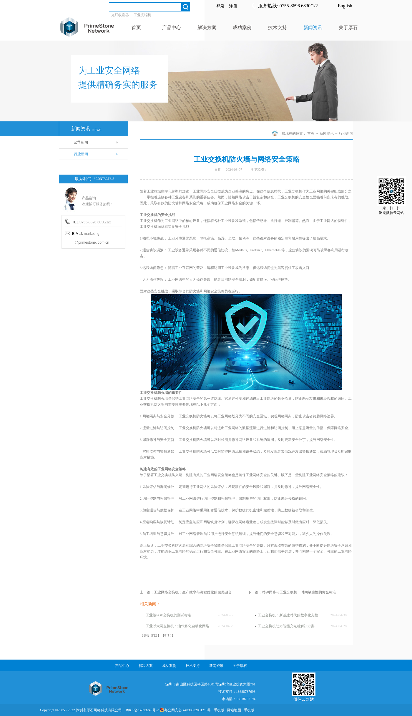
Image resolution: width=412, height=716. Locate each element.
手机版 (218, 710)
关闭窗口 (150, 635)
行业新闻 (346, 133)
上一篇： (186, 592)
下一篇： (292, 592)
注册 (233, 6)
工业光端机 (142, 15)
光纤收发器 (120, 15)
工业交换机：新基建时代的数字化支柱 (288, 615)
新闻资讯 (327, 133)
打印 (168, 635)
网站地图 (233, 710)
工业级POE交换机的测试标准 (168, 615)
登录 (220, 6)
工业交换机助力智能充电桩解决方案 (286, 626)
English (345, 5)
